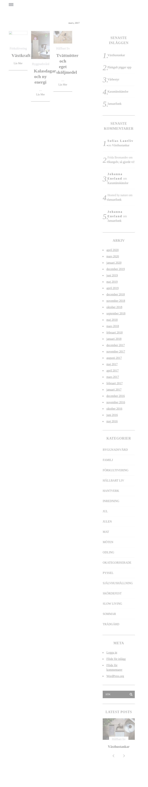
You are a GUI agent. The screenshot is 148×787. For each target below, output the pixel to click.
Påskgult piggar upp (119, 67)
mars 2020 (112, 256)
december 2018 (115, 294)
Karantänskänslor (118, 91)
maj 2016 (112, 421)
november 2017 (115, 351)
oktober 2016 (114, 408)
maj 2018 (112, 319)
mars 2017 (112, 376)
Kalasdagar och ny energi (45, 76)
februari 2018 (114, 332)
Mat (106, 531)
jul (105, 511)
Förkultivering (18, 48)
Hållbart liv (63, 48)
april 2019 (112, 288)
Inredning (111, 501)
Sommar (109, 613)
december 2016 (115, 396)
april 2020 (112, 250)
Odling (108, 552)
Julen (107, 521)
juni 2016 (112, 415)
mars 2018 (112, 326)
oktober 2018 (114, 307)
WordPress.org (115, 676)
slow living (112, 603)
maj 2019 (112, 281)
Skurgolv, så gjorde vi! (121, 161)
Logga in (111, 652)
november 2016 (115, 402)
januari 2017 (113, 389)
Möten (108, 542)
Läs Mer (18, 63)
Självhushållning (118, 583)
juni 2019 (112, 275)
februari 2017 (114, 383)
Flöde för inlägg (116, 658)
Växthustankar (116, 55)
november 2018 (115, 300)
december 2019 (115, 269)
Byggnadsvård (40, 64)
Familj (108, 460)
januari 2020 (113, 262)
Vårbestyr (113, 79)
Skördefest (112, 593)
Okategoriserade (117, 562)
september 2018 (115, 313)
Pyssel (108, 572)
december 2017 (115, 345)
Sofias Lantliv (121, 140)
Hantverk (111, 490)
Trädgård (111, 624)
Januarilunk (115, 103)
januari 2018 (113, 338)
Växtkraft (21, 55)
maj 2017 (112, 364)
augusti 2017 (114, 357)
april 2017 (112, 370)
